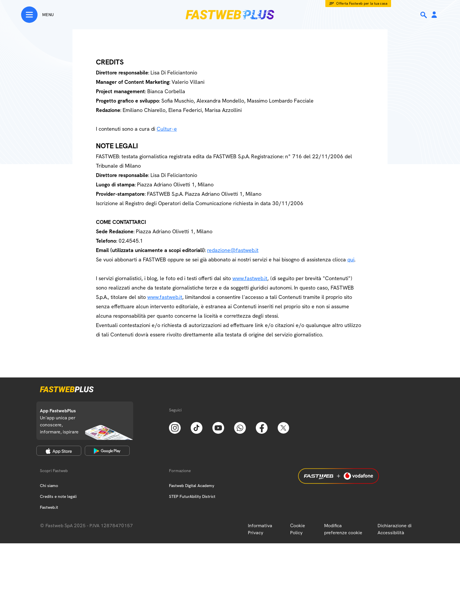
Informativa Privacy (260, 529)
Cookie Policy (297, 529)
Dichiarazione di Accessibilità (395, 529)
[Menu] (37, 14)
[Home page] (230, 14)
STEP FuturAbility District (192, 496)
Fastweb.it (49, 507)
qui (350, 259)
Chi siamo (49, 485)
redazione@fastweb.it (232, 250)
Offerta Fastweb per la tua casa (362, 3)
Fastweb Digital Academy (191, 485)
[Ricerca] (424, 15)
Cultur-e (167, 128)
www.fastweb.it (249, 278)
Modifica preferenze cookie (343, 529)
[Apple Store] (58, 451)
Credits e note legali (58, 496)
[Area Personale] (434, 15)
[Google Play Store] (107, 451)
